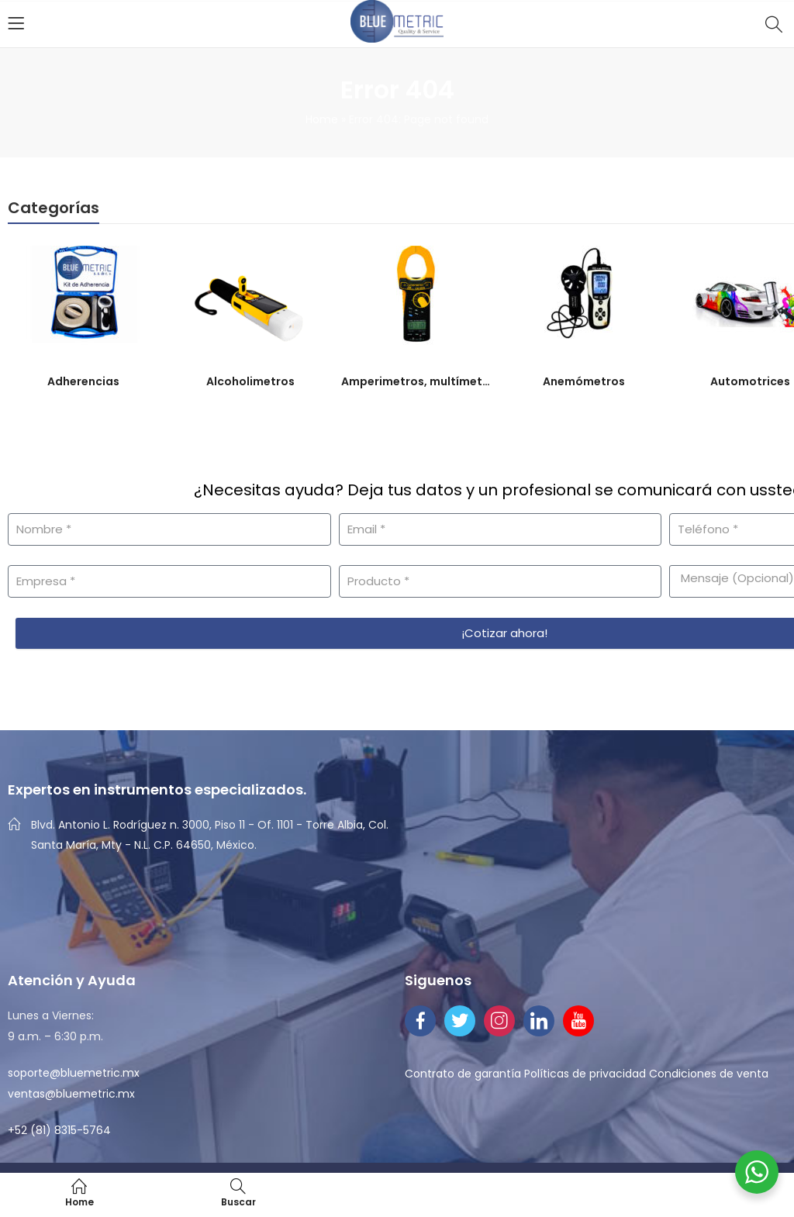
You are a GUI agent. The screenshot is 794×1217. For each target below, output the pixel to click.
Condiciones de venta (708, 1073)
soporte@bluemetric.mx (74, 1073)
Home (322, 119)
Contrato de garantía (463, 1073)
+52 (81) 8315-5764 (59, 1130)
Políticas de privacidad (585, 1073)
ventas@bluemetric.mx (71, 1094)
